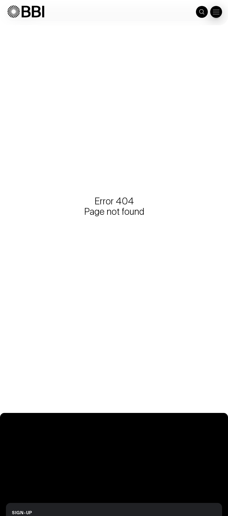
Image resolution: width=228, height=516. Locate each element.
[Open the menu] (216, 12)
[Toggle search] (202, 12)
